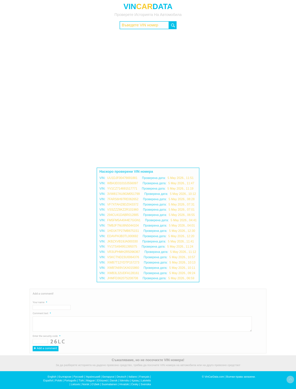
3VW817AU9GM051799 (123, 193)
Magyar (90, 380)
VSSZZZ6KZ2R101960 (123, 209)
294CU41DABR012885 (123, 214)
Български (64, 376)
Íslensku (124, 380)
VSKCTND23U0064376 (123, 257)
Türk (81, 380)
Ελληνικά (102, 380)
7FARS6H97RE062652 (123, 199)
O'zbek (95, 384)
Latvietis (146, 380)
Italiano (133, 376)
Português (70, 380)
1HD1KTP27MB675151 (123, 230)
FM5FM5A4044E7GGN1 (124, 220)
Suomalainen (109, 384)
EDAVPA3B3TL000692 (122, 236)
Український (92, 376)
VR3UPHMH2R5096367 (123, 251)
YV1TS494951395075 (122, 246)
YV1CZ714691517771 (122, 188)
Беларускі (108, 376)
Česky (134, 384)
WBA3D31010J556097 (122, 183)
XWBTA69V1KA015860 (123, 267)
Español (48, 380)
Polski (58, 380)
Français (144, 376)
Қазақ (135, 380)
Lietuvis (75, 384)
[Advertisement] (148, 59)
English (52, 376)
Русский (78, 376)
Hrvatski (124, 384)
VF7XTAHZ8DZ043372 (122, 204)
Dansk (114, 380)
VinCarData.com (214, 376)
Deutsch (121, 376)
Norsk (85, 384)
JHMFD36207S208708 (122, 278)
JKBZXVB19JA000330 (122, 241)
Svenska (146, 384)
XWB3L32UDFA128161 (123, 273)
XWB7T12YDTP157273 (123, 262)
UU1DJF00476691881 (122, 178)
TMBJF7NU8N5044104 (123, 225)
